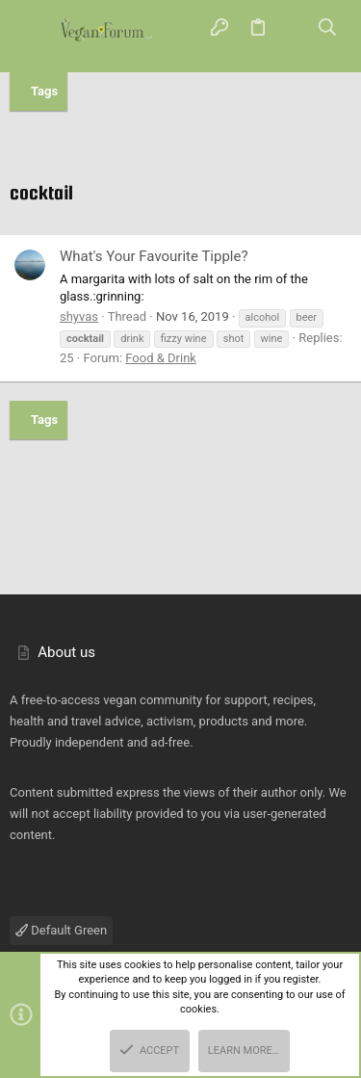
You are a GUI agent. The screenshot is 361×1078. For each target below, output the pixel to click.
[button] (33, 29)
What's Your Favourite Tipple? (154, 256)
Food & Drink (160, 358)
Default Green (61, 930)
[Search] (328, 28)
